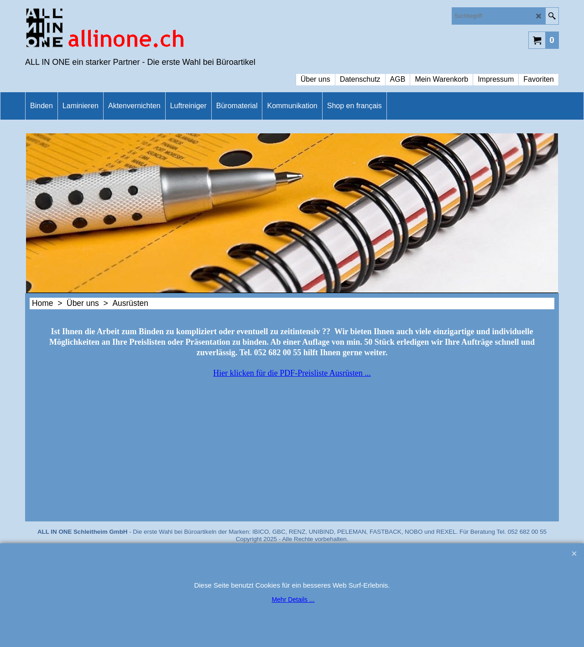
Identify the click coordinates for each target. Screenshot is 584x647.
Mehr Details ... (292, 599)
